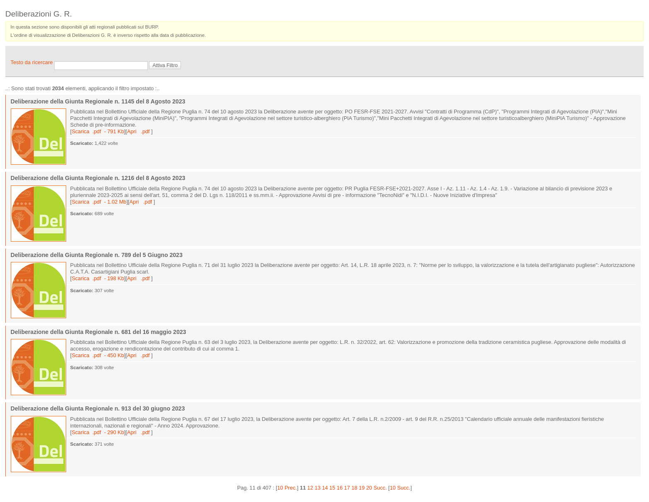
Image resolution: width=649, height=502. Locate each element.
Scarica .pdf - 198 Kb (98, 278)
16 (340, 488)
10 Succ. (400, 488)
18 (354, 488)
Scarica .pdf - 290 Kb (98, 432)
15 (332, 488)
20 (369, 488)
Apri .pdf (139, 131)
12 (310, 488)
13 (317, 488)
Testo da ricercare (32, 62)
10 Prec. (287, 488)
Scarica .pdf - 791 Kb (98, 131)
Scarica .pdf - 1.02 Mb (99, 202)
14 (325, 488)
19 (362, 488)
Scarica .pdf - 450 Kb (98, 355)
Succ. (380, 488)
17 (347, 488)
